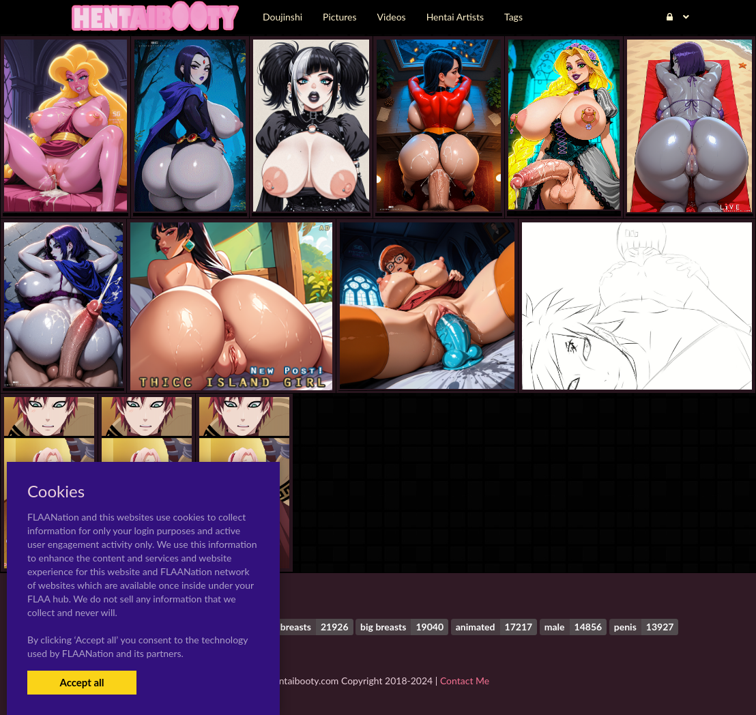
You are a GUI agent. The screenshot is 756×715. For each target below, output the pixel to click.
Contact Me (464, 680)
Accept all (81, 682)
